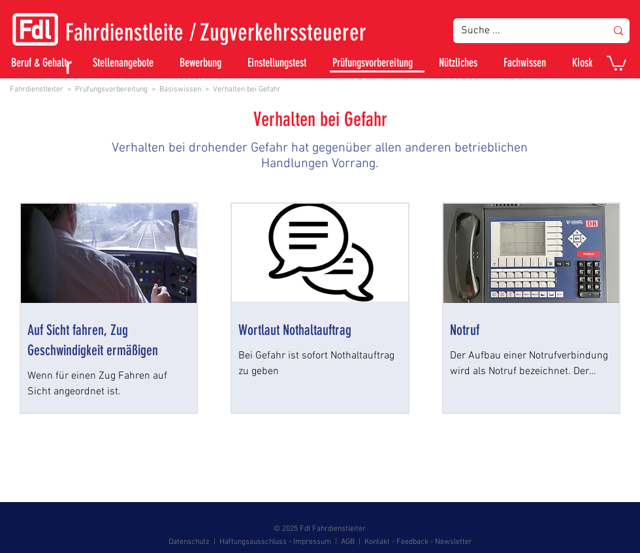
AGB (348, 541)
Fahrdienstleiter (36, 89)
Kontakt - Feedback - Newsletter (418, 541)
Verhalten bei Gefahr (247, 89)
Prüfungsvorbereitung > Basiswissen (138, 89)
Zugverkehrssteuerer (283, 32)
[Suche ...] (523, 30)
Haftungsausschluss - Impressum (275, 541)
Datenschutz (189, 541)
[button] (616, 62)
